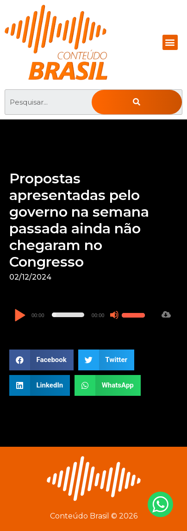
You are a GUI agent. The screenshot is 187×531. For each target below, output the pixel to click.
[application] (80, 315)
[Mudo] (114, 314)
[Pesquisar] (137, 102)
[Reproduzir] (20, 316)
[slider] (68, 314)
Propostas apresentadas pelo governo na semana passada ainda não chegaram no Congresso (79, 220)
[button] (170, 42)
